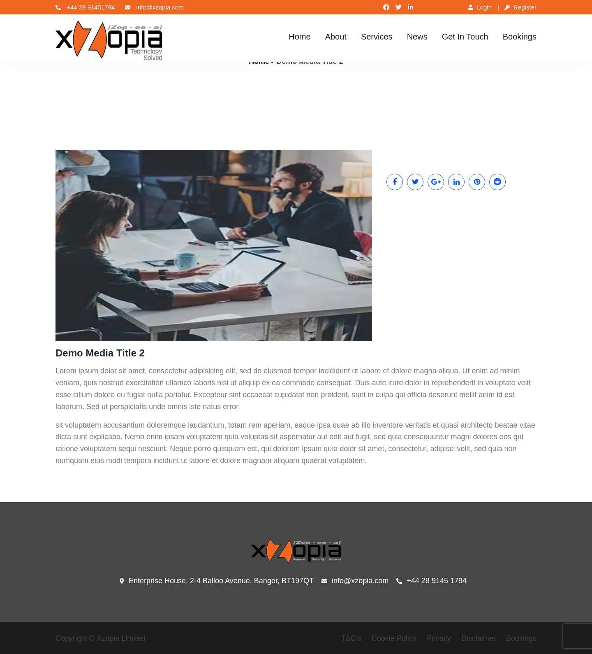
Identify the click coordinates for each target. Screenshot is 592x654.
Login (480, 7)
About (336, 36)
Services (377, 36)
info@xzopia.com (154, 7)
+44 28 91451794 (85, 7)
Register (520, 7)
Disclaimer (478, 638)
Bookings (519, 36)
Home (299, 36)
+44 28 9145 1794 (431, 581)
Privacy (439, 638)
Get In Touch (465, 36)
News (417, 36)
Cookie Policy (394, 638)
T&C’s (351, 638)
